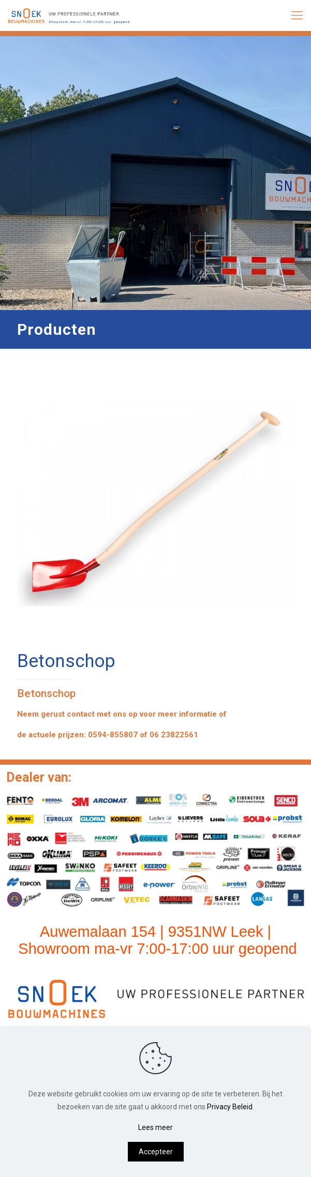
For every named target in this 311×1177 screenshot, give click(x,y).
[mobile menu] (297, 15)
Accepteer (156, 1152)
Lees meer (155, 1127)
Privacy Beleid (230, 1107)
